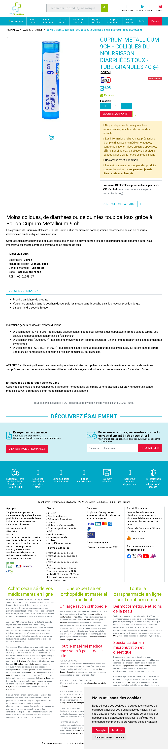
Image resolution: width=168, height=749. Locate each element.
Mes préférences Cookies (59, 543)
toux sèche (21, 670)
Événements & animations (59, 519)
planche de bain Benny (82, 697)
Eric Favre (126, 682)
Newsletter (12, 531)
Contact (10, 534)
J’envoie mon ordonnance (27, 448)
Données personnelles (58, 537)
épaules (90, 620)
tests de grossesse (37, 684)
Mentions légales (55, 534)
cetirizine (10, 675)
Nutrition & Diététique (48, 21)
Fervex (44, 675)
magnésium (11, 686)
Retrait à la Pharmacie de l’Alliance (143, 528)
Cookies (51, 540)
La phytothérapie (129, 666)
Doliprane (23, 661)
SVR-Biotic (117, 636)
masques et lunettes (80, 733)
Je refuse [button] (117, 730)
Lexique (51, 522)
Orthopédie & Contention (113, 21)
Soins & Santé (33, 21)
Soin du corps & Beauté (79, 21)
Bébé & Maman (62, 21)
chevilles (63, 623)
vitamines (10, 689)
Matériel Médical (129, 21)
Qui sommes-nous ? (16, 528)
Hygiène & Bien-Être (96, 21)
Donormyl (42, 678)
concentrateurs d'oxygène (82, 731)
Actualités (52, 513)
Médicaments (16, 21)
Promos (155, 21)
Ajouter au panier (115, 113)
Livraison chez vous (137, 531)
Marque (27, 30)
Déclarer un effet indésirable (122, 160)
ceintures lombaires (68, 617)
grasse (32, 670)
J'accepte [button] (100, 730)
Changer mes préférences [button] (109, 737)
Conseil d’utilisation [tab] (23, 290)
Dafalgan (34, 664)
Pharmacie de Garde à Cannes (61, 568)
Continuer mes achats (118, 204)
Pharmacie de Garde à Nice (60, 553)
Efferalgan (19, 664)
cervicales (82, 620)
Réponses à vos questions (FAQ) (102, 547)
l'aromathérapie (144, 666)
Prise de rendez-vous (57, 516)
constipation (33, 672)
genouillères (96, 614)
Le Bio (142, 21)
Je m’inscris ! (150, 448)
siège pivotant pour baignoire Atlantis (77, 703)
